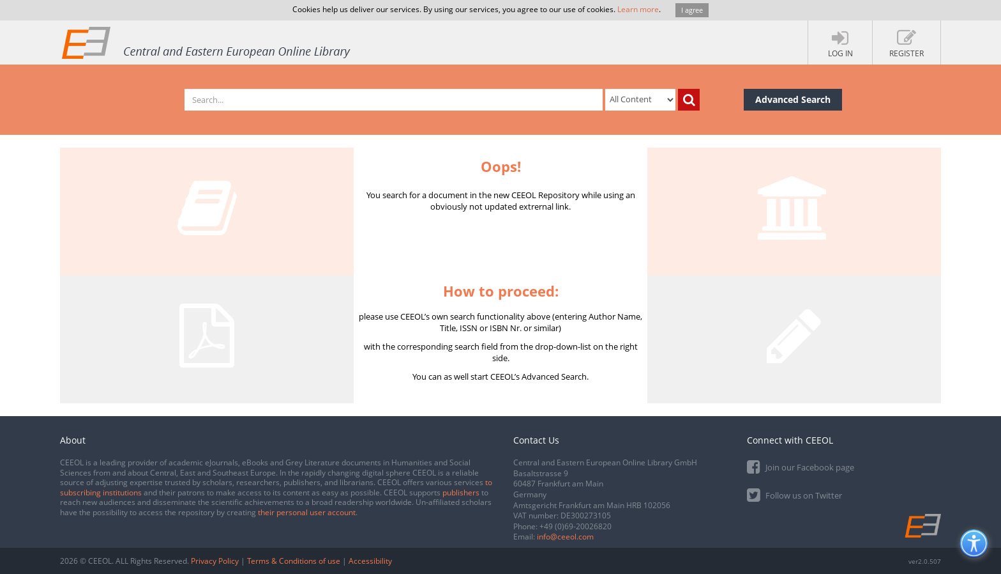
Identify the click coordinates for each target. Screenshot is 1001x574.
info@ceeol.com (565, 536)
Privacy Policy (215, 560)
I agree (692, 10)
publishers (460, 492)
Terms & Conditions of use (293, 560)
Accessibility (370, 560)
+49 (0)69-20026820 (575, 526)
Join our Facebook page (800, 466)
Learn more (638, 9)
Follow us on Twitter (794, 494)
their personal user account (307, 512)
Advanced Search (793, 99)
